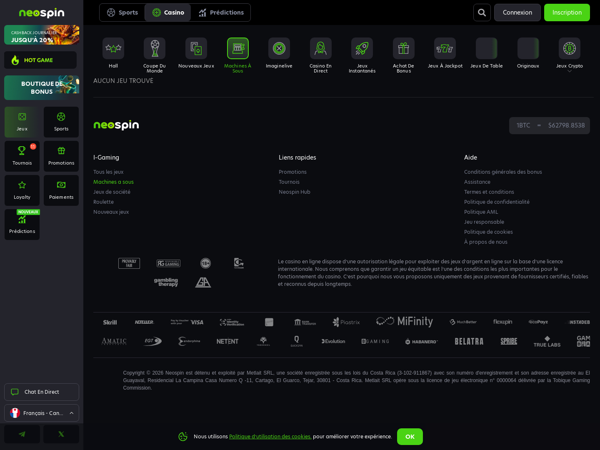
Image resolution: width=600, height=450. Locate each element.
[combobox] (41, 413)
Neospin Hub (294, 191)
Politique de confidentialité (497, 201)
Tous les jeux (108, 171)
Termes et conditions (489, 191)
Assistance (477, 181)
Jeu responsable (484, 221)
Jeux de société (111, 191)
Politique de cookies (488, 231)
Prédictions (221, 13)
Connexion (517, 12)
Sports (122, 13)
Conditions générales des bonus (503, 171)
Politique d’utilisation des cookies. (270, 436)
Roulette (103, 201)
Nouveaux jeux (111, 211)
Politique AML (481, 211)
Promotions (293, 171)
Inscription (567, 12)
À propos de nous (486, 241)
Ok (410, 436)
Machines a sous (113, 181)
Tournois (289, 181)
